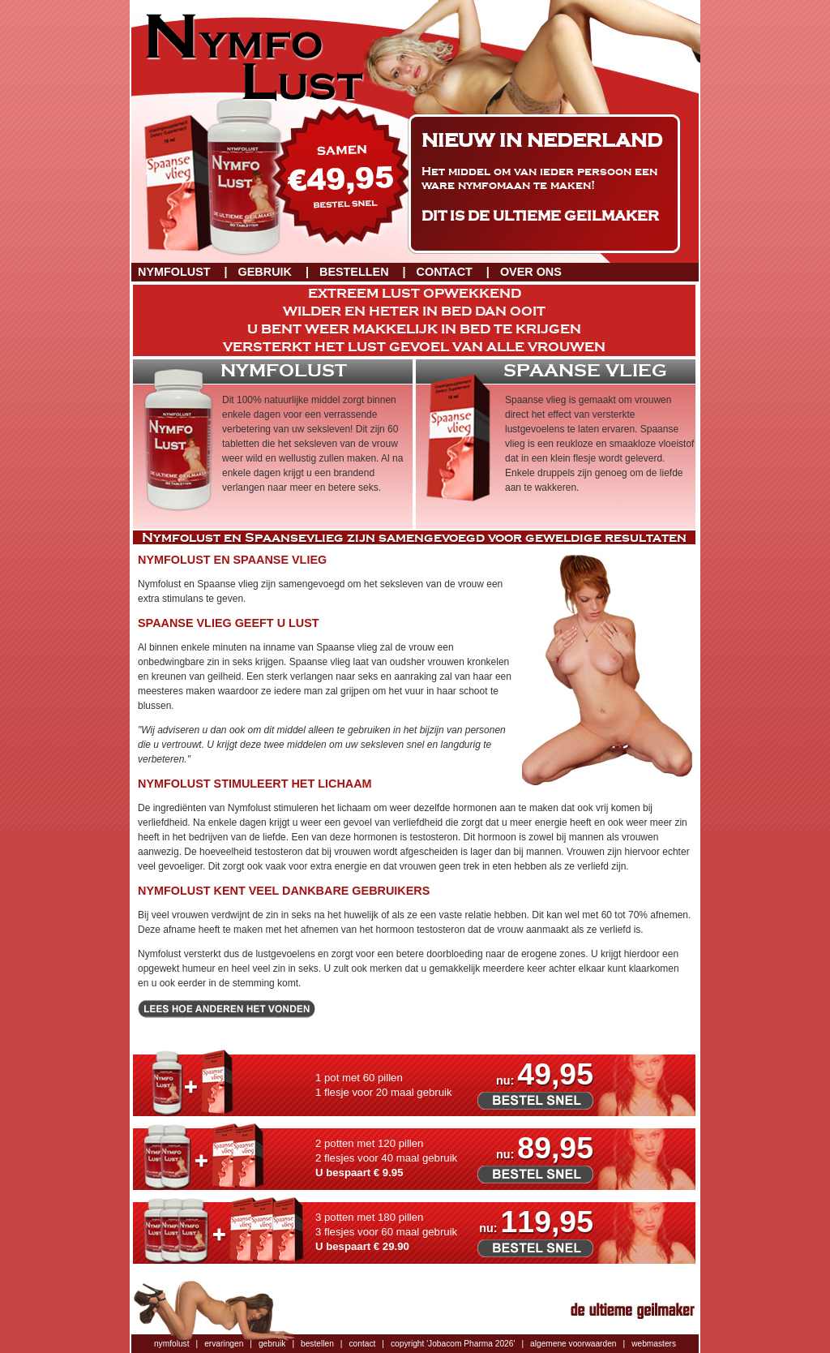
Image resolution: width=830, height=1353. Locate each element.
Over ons (531, 271)
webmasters (653, 1343)
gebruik (272, 1343)
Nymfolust (174, 271)
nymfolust (172, 1343)
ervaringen (223, 1343)
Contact (445, 271)
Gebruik (265, 271)
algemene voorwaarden (573, 1343)
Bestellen (354, 271)
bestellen (317, 1343)
